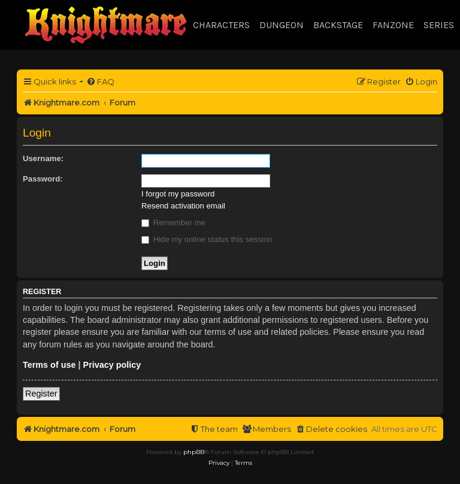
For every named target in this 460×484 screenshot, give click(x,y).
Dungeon (281, 25)
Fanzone (393, 25)
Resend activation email (183, 205)
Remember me (173, 222)
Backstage (338, 25)
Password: (43, 178)
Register (41, 393)
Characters (221, 25)
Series (438, 25)
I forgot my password (177, 193)
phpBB (193, 452)
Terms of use (49, 365)
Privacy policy (112, 365)
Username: (43, 158)
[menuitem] (100, 81)
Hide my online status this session (206, 239)
